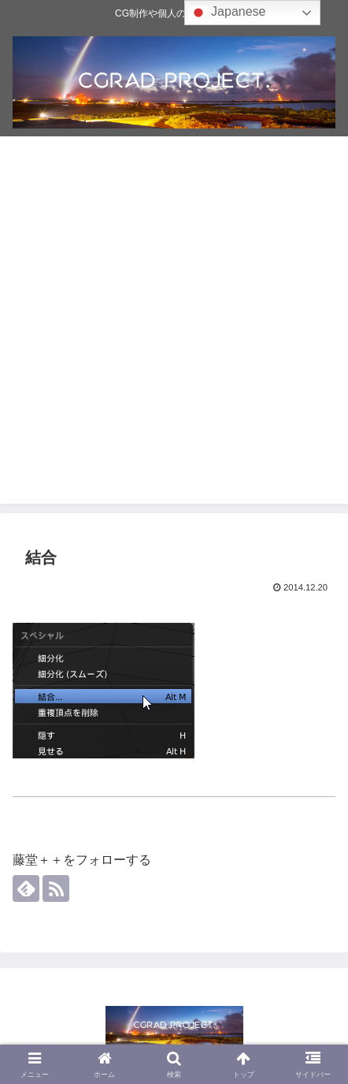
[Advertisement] (174, 329)
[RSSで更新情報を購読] (56, 888)
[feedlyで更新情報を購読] (26, 888)
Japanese (227, 12)
